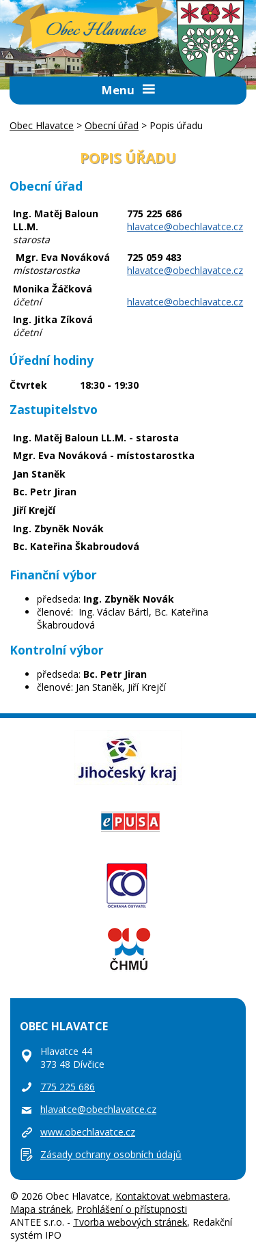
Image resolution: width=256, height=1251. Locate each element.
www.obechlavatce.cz (87, 1131)
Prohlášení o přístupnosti (131, 1208)
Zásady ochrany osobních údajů (111, 1154)
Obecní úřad (112, 125)
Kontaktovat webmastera (171, 1196)
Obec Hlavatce (95, 30)
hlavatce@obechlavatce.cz (185, 226)
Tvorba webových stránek (130, 1221)
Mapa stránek (40, 1208)
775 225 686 (67, 1086)
